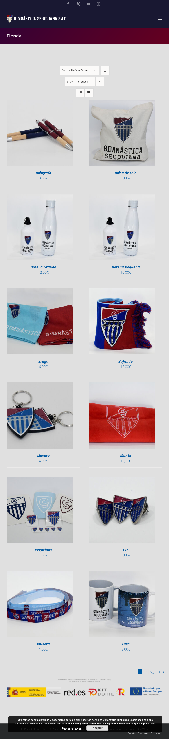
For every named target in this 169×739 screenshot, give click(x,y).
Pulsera (43, 644)
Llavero (43, 455)
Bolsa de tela (126, 172)
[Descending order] (105, 70)
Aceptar (98, 728)
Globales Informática (150, 733)
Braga (43, 361)
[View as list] (89, 93)
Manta (125, 455)
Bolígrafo (43, 172)
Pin (126, 549)
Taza (126, 644)
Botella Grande (43, 267)
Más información (71, 728)
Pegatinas (43, 549)
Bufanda (125, 361)
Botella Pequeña (126, 267)
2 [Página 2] (146, 672)
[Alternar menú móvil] (160, 18)
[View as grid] (80, 93)
